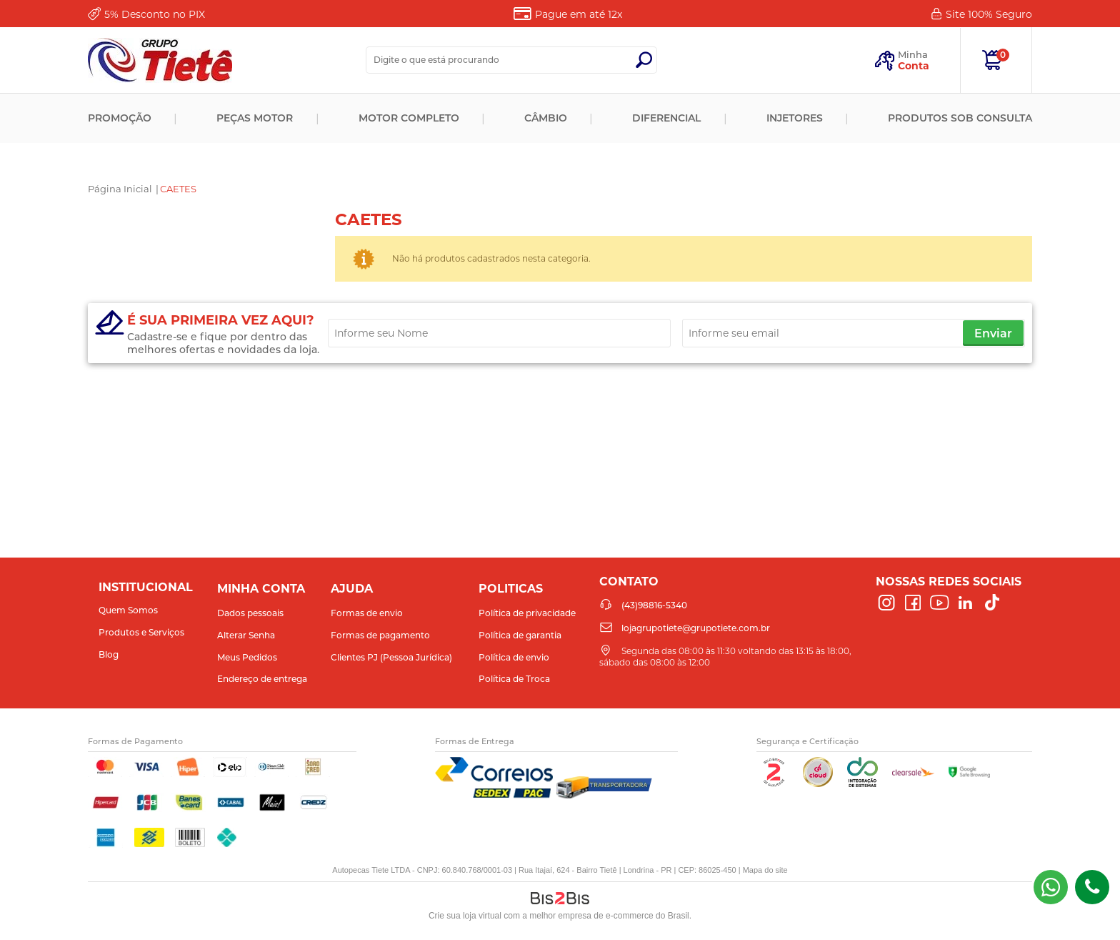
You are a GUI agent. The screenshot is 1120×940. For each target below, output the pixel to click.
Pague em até (578, 14)
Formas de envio (367, 613)
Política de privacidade (527, 613)
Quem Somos (128, 610)
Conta (913, 65)
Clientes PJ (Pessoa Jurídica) (391, 657)
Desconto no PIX (154, 14)
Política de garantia (520, 635)
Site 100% (989, 14)
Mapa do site (765, 870)
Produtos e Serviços (141, 632)
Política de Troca (514, 678)
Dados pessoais (250, 613)
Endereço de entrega (262, 678)
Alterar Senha (246, 635)
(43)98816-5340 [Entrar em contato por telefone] (1092, 887)
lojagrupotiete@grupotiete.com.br (695, 628)
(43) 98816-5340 (1051, 887)
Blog (109, 654)
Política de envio (514, 657)
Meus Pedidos (247, 657)
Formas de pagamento (380, 635)
